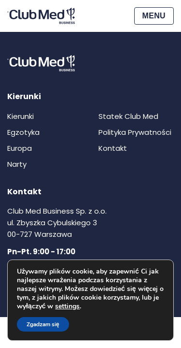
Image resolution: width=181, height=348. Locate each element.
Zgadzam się (43, 324)
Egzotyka (23, 132)
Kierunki (20, 116)
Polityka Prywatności (134, 132)
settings (67, 306)
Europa (19, 148)
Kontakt (112, 148)
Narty (17, 164)
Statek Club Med (128, 116)
